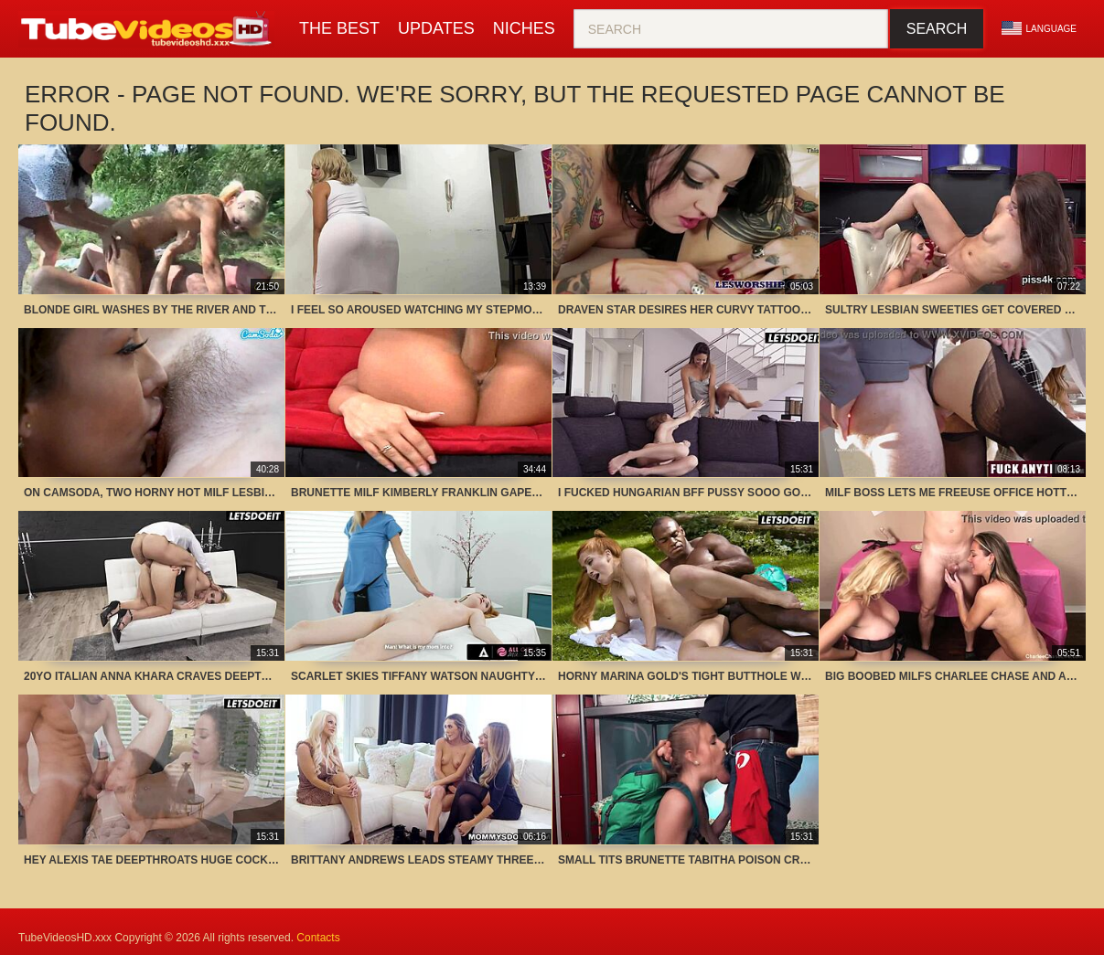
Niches (524, 28)
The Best (339, 28)
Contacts (317, 937)
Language (1039, 28)
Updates (436, 28)
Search (937, 29)
